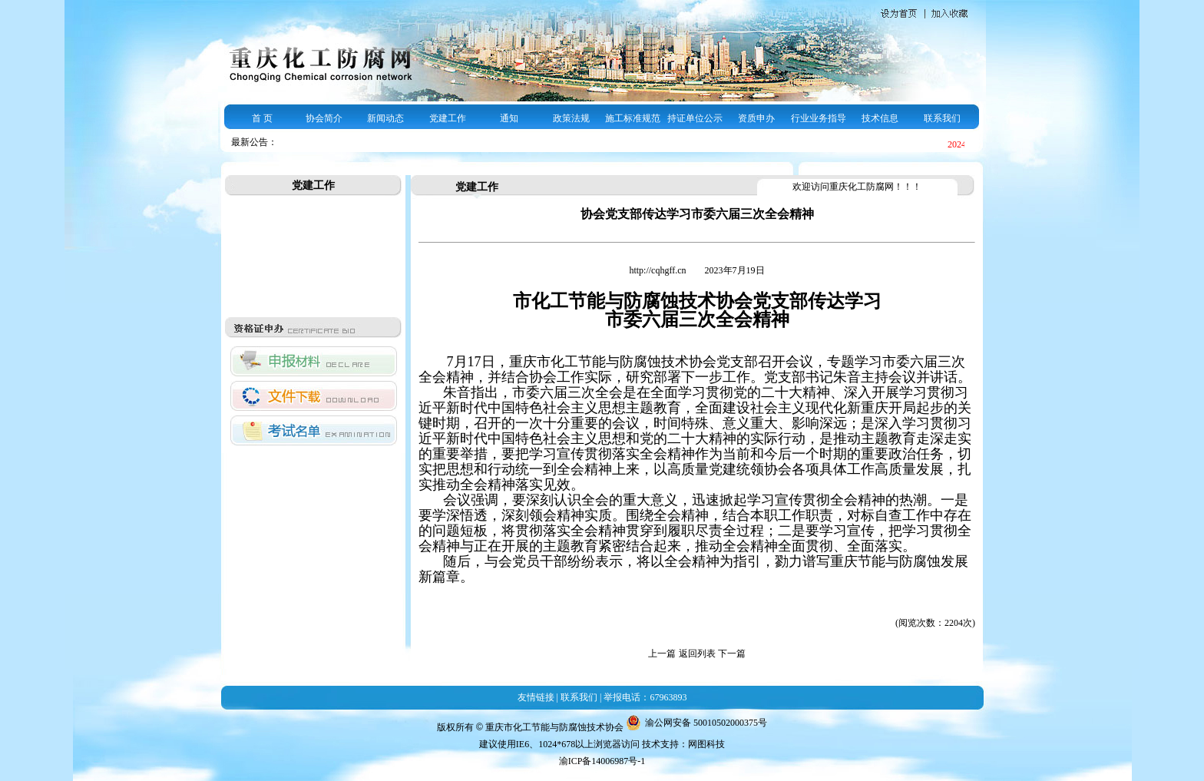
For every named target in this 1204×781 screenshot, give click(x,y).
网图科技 (706, 744)
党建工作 (447, 118)
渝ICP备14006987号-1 (602, 761)
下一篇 (732, 653)
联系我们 (942, 118)
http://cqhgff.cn (658, 270)
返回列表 (697, 653)
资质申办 (756, 118)
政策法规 (571, 118)
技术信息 (880, 118)
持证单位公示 (695, 118)
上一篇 (662, 653)
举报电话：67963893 (645, 697)
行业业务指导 (818, 118)
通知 (509, 118)
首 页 (262, 118)
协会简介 (324, 118)
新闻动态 (385, 118)
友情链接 (536, 697)
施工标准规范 (632, 118)
